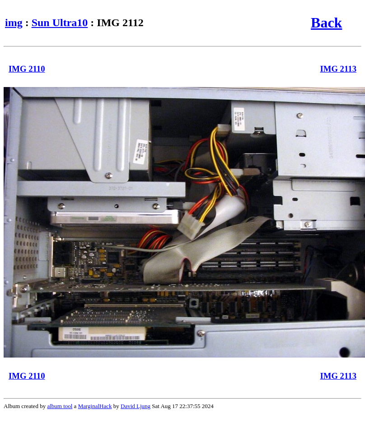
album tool (59, 406)
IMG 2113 (338, 68)
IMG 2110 (27, 68)
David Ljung (135, 406)
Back (326, 22)
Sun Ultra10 (60, 22)
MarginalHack (95, 406)
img (14, 22)
